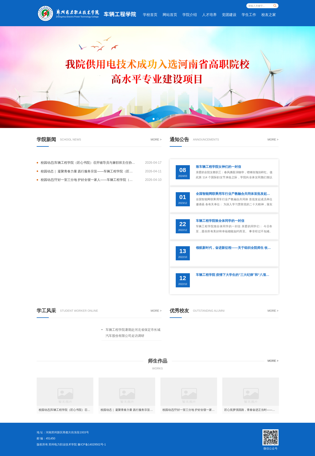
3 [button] (162, 119)
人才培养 (209, 15)
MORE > (156, 140)
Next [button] (303, 77)
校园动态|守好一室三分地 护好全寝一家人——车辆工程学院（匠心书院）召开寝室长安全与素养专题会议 (101, 193)
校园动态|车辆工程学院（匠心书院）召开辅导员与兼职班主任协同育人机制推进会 (101, 176)
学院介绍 (189, 15)
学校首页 (150, 15)
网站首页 (170, 15)
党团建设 (229, 15)
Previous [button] (12, 77)
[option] (157, 77)
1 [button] (154, 119)
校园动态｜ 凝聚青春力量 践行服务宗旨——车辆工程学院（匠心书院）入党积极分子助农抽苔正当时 (101, 184)
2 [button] (158, 119)
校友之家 (268, 15)
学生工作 (249, 15)
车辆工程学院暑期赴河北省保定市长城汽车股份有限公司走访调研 (133, 342)
